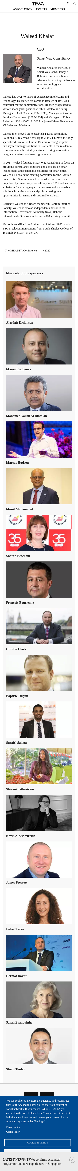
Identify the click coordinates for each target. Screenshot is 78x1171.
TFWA (38, 3)
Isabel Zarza (15, 929)
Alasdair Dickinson (19, 322)
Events (41, 9)
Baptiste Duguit (17, 696)
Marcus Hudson (17, 462)
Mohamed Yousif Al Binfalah (26, 416)
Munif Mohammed (19, 509)
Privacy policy (13, 1127)
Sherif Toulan (15, 1069)
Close (72, 1160)
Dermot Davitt (16, 976)
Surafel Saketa (16, 742)
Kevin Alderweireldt (20, 836)
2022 (47, 250)
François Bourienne (20, 602)
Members (57, 9)
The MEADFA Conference (21, 250)
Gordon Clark (16, 649)
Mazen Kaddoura (18, 369)
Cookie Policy (13, 1132)
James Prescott (16, 882)
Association (22, 9)
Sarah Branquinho (19, 1022)
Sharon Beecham (18, 556)
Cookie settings (37, 1142)
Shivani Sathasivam (20, 789)
